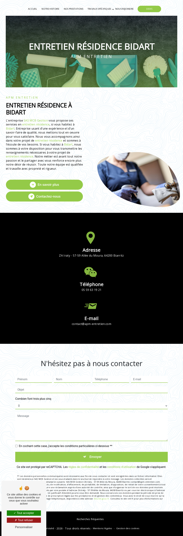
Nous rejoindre (124, 8)
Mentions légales (102, 528)
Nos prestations (73, 8)
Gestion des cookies (127, 528)
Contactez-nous (44, 196)
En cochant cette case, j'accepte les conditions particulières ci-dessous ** (65, 441)
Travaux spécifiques (99, 8)
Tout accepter (24, 513)
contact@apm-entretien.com (91, 319)
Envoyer (96, 452)
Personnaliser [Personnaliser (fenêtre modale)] (24, 527)
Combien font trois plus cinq (33, 393)
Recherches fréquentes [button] (90, 519)
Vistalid (50, 528)
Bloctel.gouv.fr (101, 493)
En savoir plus (44, 185)
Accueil (32, 8)
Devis (149, 8)
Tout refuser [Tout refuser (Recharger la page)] (24, 520)
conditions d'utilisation (121, 462)
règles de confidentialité (83, 462)
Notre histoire (50, 8)
